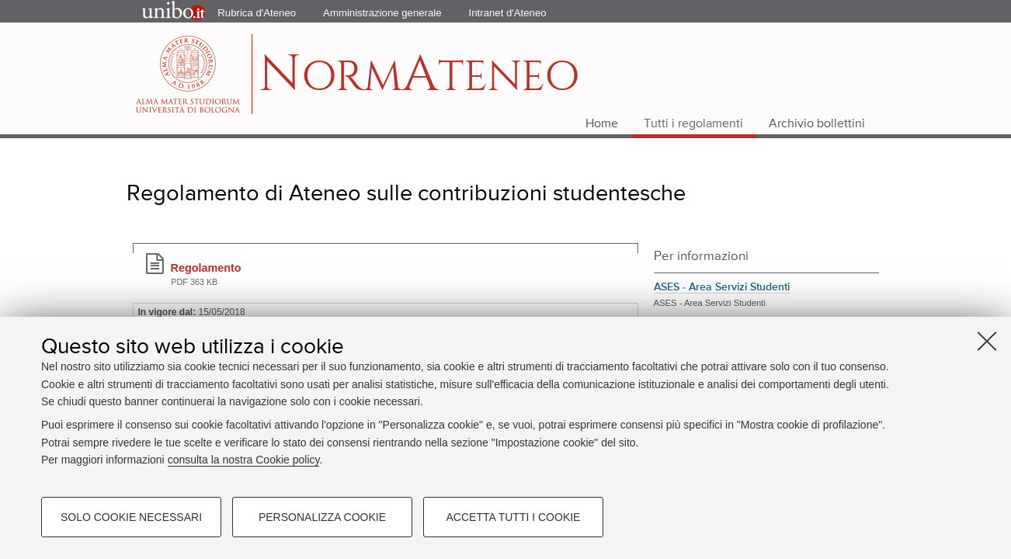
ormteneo (419, 82)
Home (601, 124)
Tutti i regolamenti (693, 124)
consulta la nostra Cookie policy (244, 459)
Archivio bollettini (817, 124)
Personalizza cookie (322, 517)
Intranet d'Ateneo (508, 13)
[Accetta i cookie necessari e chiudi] (987, 340)
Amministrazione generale (382, 13)
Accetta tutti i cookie (513, 517)
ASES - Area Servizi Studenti (722, 287)
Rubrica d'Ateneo (256, 13)
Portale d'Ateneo (160, 12)
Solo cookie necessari (131, 517)
